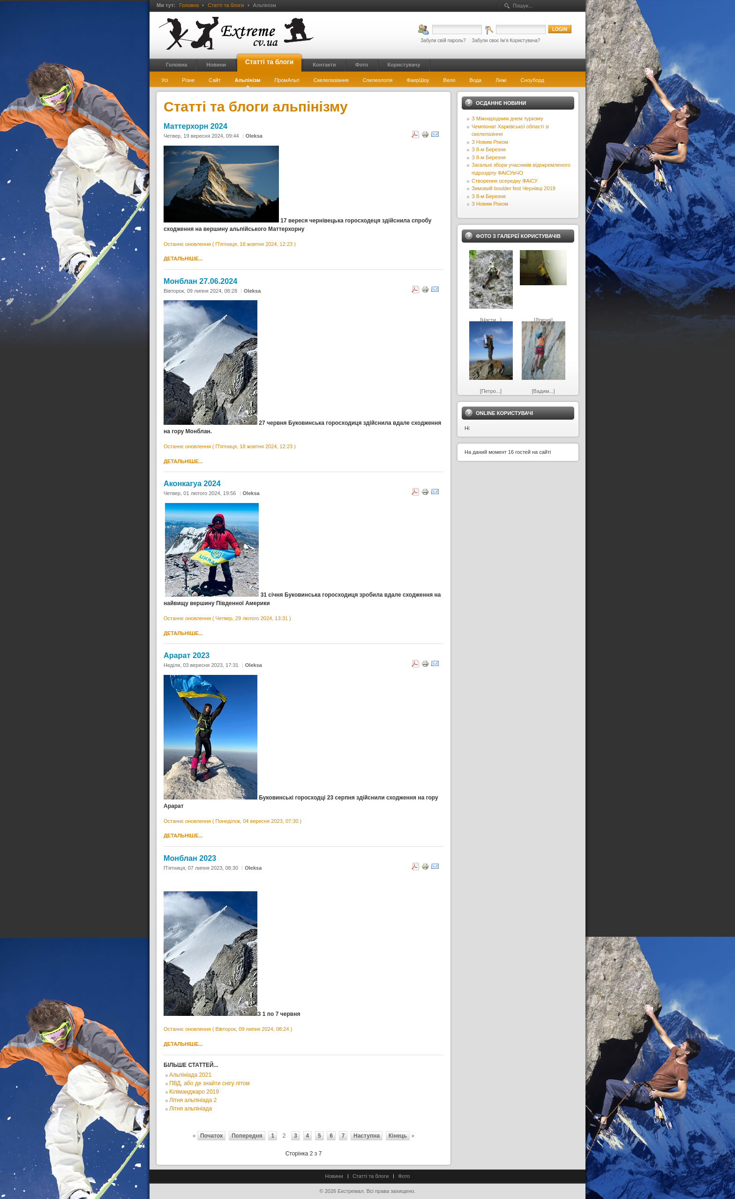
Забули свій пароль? (443, 40)
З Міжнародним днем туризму (507, 118)
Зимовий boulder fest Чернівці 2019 (513, 188)
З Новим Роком (490, 142)
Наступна (366, 1135)
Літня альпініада (190, 1108)
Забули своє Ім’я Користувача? (506, 40)
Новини (334, 1176)
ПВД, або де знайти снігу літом (209, 1083)
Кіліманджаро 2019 (194, 1091)
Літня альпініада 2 (193, 1100)
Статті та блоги (226, 5)
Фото (404, 1176)
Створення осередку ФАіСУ (505, 181)
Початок (211, 1135)
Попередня (247, 1135)
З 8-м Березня (489, 149)
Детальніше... (183, 258)
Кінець (398, 1135)
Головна (189, 5)
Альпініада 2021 (190, 1075)
